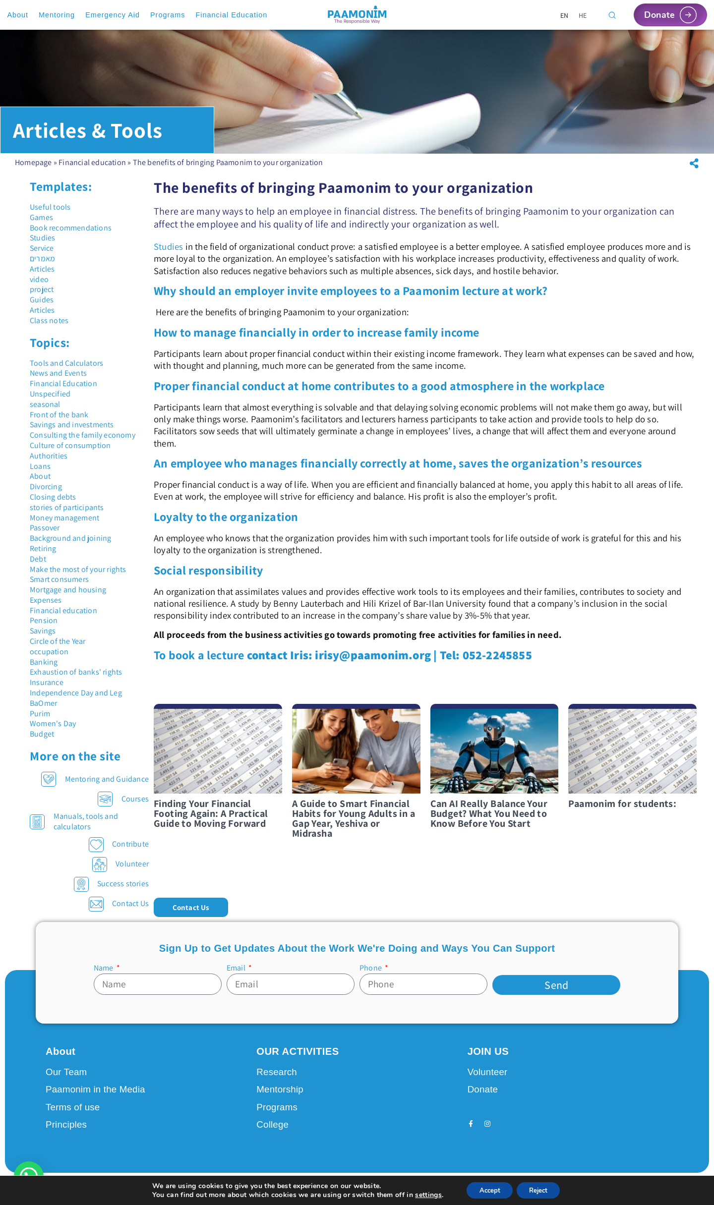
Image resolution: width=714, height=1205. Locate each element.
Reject (541, 1189)
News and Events (58, 373)
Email (237, 968)
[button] (694, 164)
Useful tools (50, 207)
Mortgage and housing (68, 589)
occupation (49, 651)
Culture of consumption (70, 445)
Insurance (46, 682)
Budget (42, 734)
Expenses (46, 600)
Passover (45, 527)
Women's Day (53, 723)
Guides (42, 299)
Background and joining (70, 538)
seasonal (45, 404)
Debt (38, 559)
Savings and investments (72, 424)
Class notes (49, 320)
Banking (44, 662)
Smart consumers (59, 579)
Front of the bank (59, 414)
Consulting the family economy (82, 435)
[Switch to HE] (583, 15)
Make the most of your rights (78, 569)
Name (104, 968)
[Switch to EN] (564, 15)
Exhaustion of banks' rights (76, 672)
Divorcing (46, 486)
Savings (43, 631)
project (42, 289)
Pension (44, 620)
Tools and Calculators (66, 363)
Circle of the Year (58, 641)
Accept (486, 1189)
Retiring (43, 548)
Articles (42, 269)
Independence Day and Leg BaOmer (76, 698)
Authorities (48, 456)
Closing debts (53, 497)
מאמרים (42, 258)
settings (422, 1194)
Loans (40, 466)
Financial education (92, 162)
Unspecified (50, 394)
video (39, 279)
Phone (371, 968)
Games (41, 217)
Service (42, 248)
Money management (64, 518)
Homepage (33, 162)
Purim (40, 713)
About (40, 476)
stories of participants (67, 507)
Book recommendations (71, 228)
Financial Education (63, 383)
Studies (42, 237)
